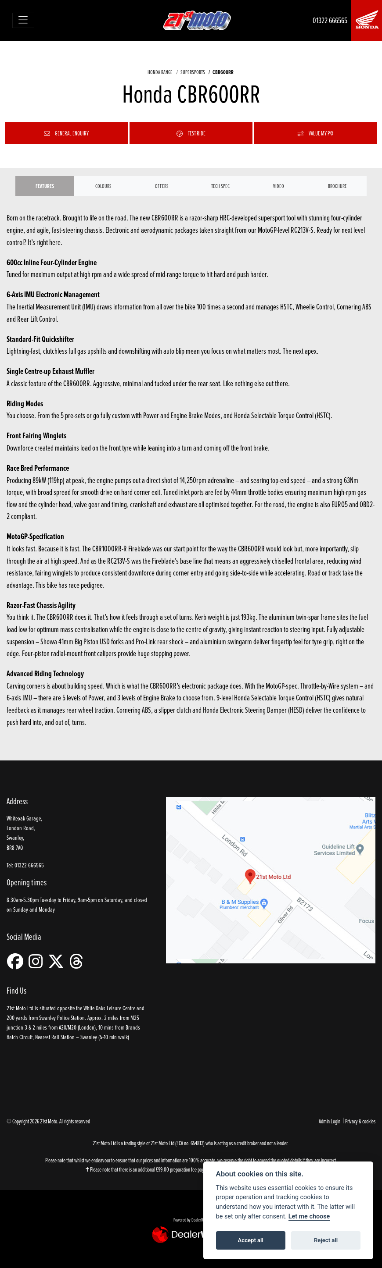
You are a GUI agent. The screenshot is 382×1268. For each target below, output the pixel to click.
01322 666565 (330, 20)
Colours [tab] (103, 186)
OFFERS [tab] (162, 186)
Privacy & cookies (360, 1121)
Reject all (326, 1240)
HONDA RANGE (160, 72)
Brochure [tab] (337, 186)
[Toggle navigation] (23, 20)
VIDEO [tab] (278, 186)
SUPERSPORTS (192, 72)
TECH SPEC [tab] (220, 186)
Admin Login (329, 1121)
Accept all (250, 1240)
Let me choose (309, 1216)
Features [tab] (45, 186)
